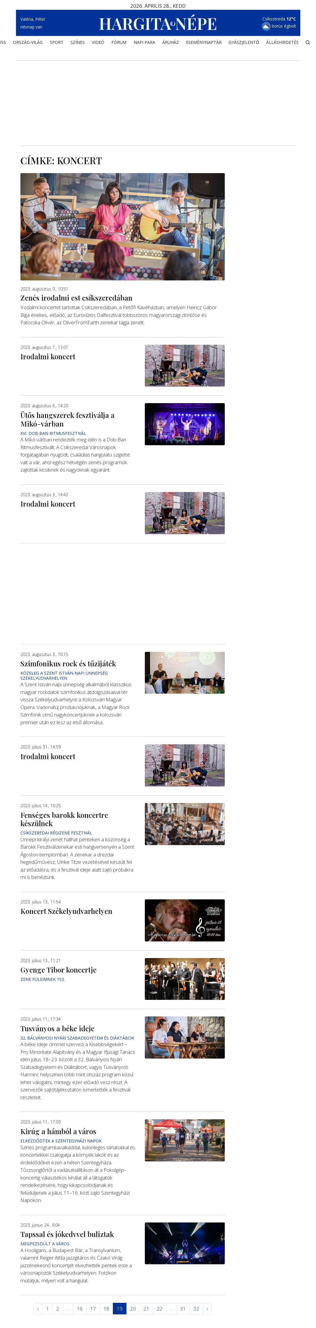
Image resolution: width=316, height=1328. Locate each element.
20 (133, 1308)
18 (106, 1308)
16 (80, 1308)
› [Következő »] (207, 1308)
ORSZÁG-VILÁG (28, 43)
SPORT (56, 43)
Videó (98, 43)
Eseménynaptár (204, 43)
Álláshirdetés (282, 43)
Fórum (118, 43)
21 (146, 1308)
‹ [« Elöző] (38, 1308)
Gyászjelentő (244, 43)
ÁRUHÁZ (170, 43)
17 (93, 1308)
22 (160, 1308)
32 (196, 1308)
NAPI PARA (144, 43)
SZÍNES (77, 43)
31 (183, 1308)
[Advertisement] (158, 95)
